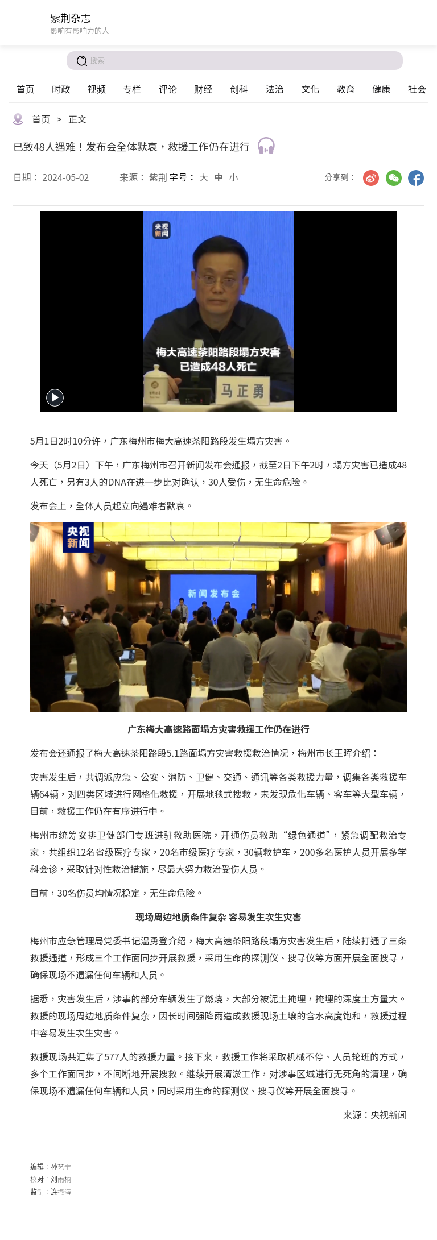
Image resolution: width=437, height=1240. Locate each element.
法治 (275, 89)
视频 (97, 89)
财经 (203, 89)
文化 (310, 89)
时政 (61, 89)
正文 (77, 119)
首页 (25, 89)
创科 (239, 89)
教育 (346, 89)
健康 (381, 89)
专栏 (132, 89)
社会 (417, 89)
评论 (168, 89)
